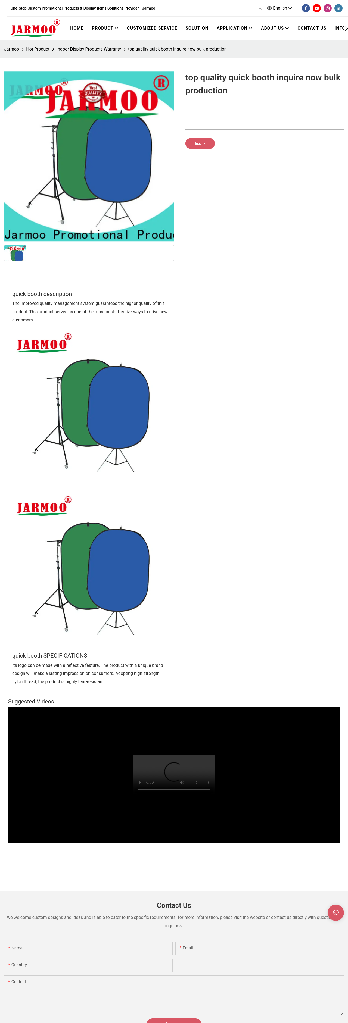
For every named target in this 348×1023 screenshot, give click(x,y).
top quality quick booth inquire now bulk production (177, 49)
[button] (346, 28)
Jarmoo (11, 49)
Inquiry (200, 143)
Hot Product (37, 49)
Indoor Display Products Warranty (89, 49)
